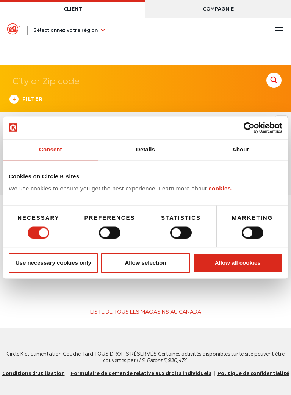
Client (73, 9)
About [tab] (240, 149)
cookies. (220, 188)
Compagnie (218, 9)
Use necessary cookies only (53, 263)
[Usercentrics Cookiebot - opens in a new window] (249, 127)
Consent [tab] (50, 149)
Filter (26, 100)
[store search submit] (274, 80)
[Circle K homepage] (13, 30)
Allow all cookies (238, 263)
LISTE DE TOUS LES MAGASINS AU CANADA (145, 312)
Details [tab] (145, 149)
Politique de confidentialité (253, 373)
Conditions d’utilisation (33, 373)
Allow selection (145, 263)
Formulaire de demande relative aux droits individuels (141, 373)
